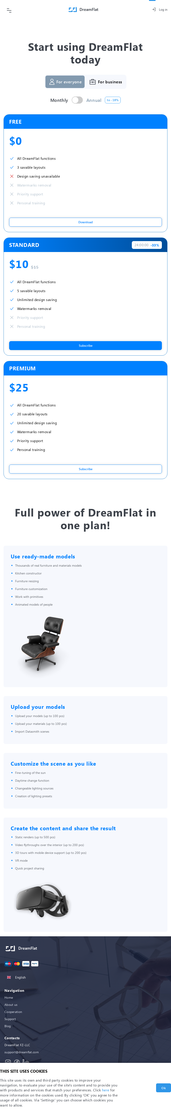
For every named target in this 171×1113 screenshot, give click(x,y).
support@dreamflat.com (21, 1052)
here (105, 1090)
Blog (7, 1026)
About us (10, 1004)
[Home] (83, 9)
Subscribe (85, 345)
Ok (163, 1088)
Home (8, 997)
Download (85, 222)
